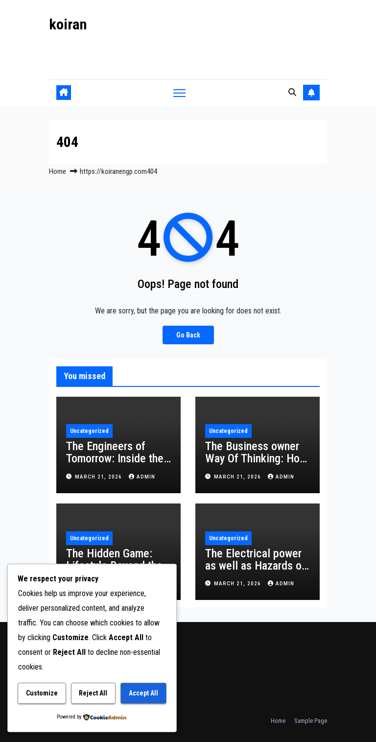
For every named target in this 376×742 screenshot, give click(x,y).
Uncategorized (89, 431)
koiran (68, 24)
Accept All (143, 693)
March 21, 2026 (99, 477)
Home (57, 171)
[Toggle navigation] (179, 92)
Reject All (93, 693)
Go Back (188, 335)
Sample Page (310, 720)
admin (142, 477)
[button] (292, 92)
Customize (42, 693)
